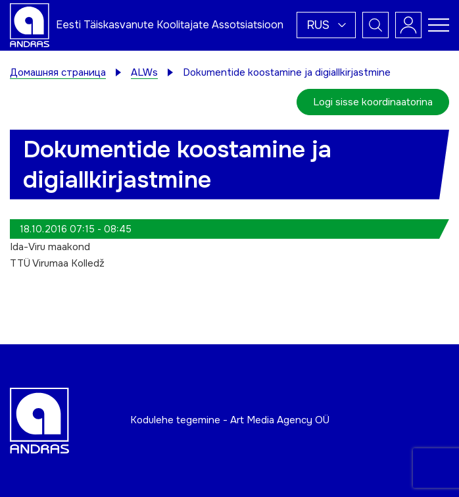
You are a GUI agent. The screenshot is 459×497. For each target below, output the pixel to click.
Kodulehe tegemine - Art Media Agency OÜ (229, 420)
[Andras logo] (29, 24)
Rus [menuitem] (317, 25)
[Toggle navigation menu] (438, 25)
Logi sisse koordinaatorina (373, 102)
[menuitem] (326, 25)
